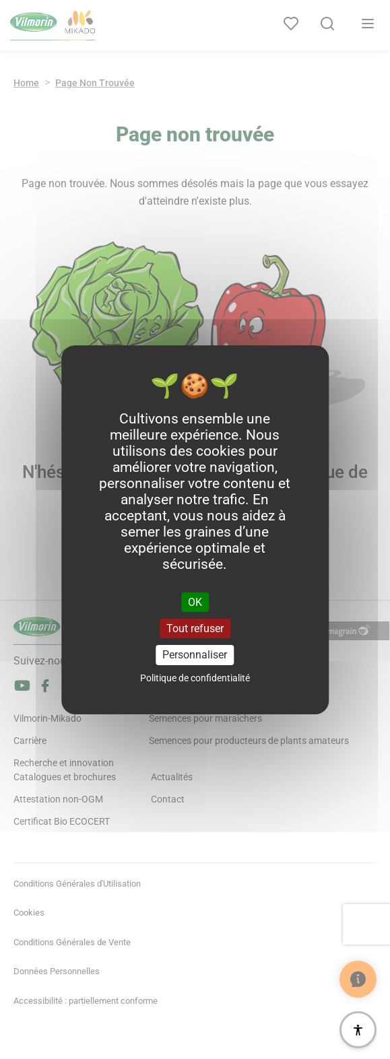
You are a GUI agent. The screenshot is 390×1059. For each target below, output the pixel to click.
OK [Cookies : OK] (195, 602)
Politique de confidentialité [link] (195, 678)
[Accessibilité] (358, 1029)
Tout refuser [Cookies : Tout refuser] (195, 628)
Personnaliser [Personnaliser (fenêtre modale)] (194, 654)
